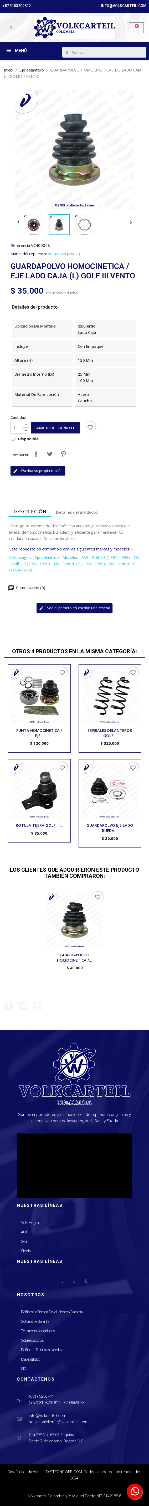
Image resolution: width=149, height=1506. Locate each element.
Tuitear (49, 454)
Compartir (36, 454)
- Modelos (69, 557)
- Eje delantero (45, 557)
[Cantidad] (17, 427)
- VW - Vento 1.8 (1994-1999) (78, 563)
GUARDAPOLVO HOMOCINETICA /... (74, 957)
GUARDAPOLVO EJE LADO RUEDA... (109, 828)
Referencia (20, 245)
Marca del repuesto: (29, 253)
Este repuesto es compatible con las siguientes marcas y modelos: (69, 549)
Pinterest (63, 454)
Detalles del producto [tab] (77, 512)
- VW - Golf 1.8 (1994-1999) (104, 557)
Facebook (8, 1006)
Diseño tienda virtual (25, 1471)
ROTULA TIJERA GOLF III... (39, 825)
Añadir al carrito (55, 427)
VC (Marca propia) (64, 253)
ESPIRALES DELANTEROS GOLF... (110, 733)
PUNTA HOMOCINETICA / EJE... (39, 733)
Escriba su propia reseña (38, 471)
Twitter (23, 1006)
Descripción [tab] (30, 511)
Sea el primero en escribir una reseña (74, 608)
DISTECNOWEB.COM (64, 1471)
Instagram (37, 1006)
